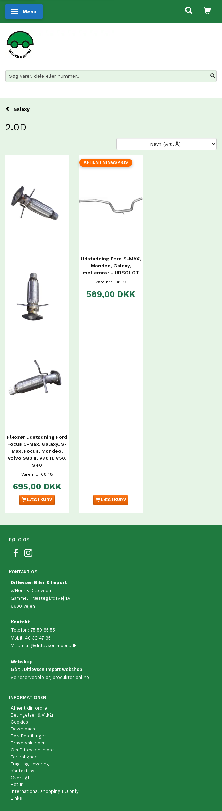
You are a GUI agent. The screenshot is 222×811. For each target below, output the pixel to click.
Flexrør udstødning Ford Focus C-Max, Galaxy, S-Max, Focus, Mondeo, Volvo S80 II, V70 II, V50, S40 (37, 451)
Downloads (23, 729)
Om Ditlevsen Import (33, 749)
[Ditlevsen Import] (59, 42)
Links (16, 798)
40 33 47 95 (38, 638)
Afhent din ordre (29, 708)
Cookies (19, 722)
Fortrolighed (24, 756)
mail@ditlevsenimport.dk (49, 645)
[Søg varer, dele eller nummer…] (212, 75)
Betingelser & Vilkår (32, 715)
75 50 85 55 (42, 630)
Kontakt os (22, 770)
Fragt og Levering (30, 763)
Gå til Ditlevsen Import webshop (46, 669)
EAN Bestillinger (28, 736)
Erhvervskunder (28, 742)
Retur (17, 784)
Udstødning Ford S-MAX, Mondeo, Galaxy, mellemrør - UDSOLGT (111, 265)
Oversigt (20, 777)
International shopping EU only (45, 791)
